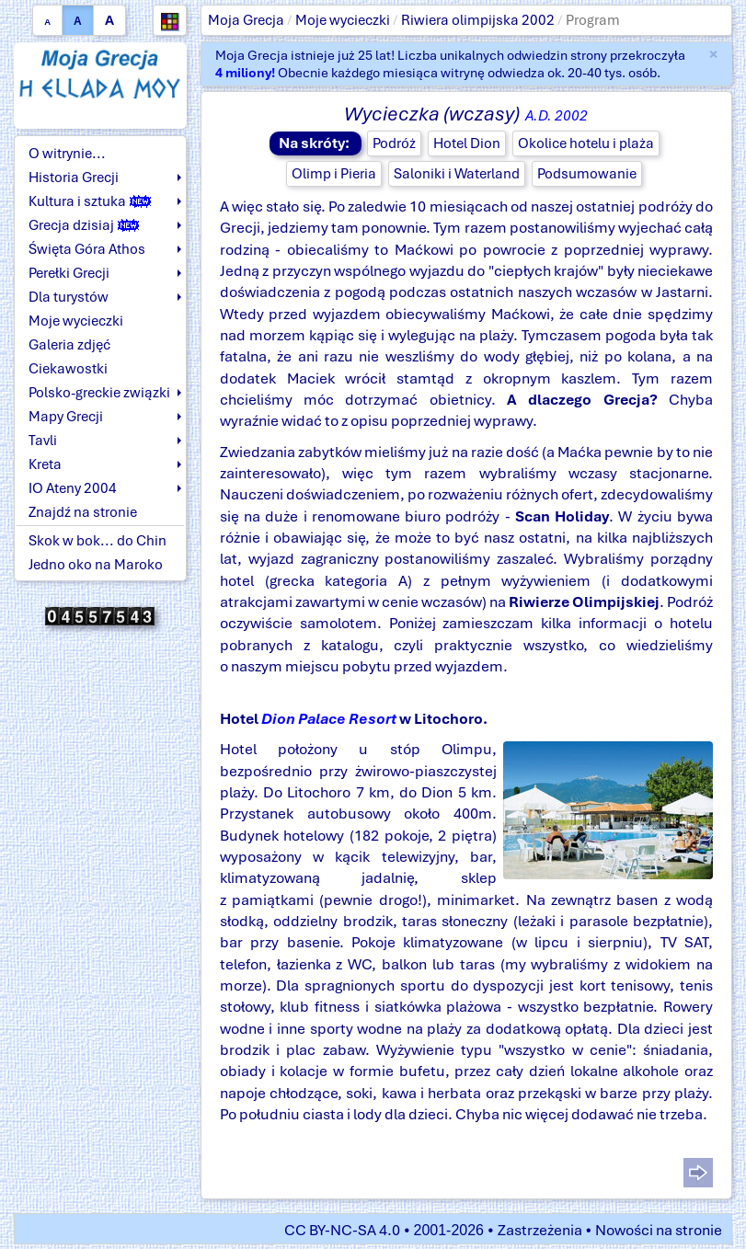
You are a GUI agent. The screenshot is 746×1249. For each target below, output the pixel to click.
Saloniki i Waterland (457, 174)
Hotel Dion (466, 143)
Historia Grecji (74, 177)
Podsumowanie (587, 174)
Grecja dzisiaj (84, 225)
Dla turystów (69, 297)
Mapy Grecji (66, 416)
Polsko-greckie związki (99, 393)
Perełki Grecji (69, 273)
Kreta (45, 464)
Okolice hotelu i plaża (586, 143)
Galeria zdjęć (69, 345)
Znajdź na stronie (83, 512)
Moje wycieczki (342, 20)
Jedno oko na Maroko (96, 565)
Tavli (43, 440)
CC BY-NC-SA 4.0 (342, 1230)
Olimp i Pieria (334, 174)
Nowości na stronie (658, 1230)
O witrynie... (67, 153)
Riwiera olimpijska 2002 (478, 20)
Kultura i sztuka (90, 201)
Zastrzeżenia (540, 1230)
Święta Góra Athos (87, 249)
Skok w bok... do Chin (97, 541)
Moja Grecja (246, 20)
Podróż (394, 143)
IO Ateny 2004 (73, 488)
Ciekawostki (68, 369)
